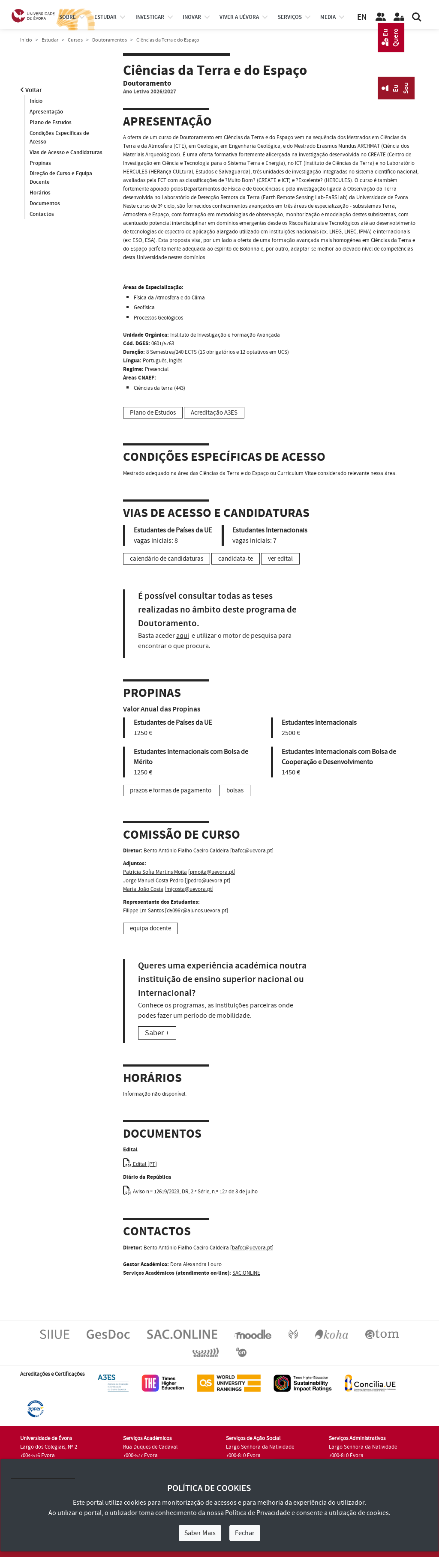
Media (328, 17)
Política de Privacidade (257, 1513)
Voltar (31, 90)
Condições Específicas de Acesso (59, 137)
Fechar (245, 1533)
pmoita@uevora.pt (212, 872)
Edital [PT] (140, 1164)
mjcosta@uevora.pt (189, 889)
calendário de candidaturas (166, 559)
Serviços (290, 17)
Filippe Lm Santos (143, 910)
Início (26, 40)
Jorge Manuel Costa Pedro (153, 881)
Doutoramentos (109, 40)
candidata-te (235, 559)
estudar (105, 17)
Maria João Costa (143, 889)
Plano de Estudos (51, 122)
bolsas (235, 790)
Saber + (157, 1033)
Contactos (42, 214)
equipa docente (150, 928)
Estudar (50, 40)
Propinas (40, 163)
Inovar (192, 17)
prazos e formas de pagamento (170, 790)
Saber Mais (200, 1533)
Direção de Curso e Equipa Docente (61, 178)
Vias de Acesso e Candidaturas (66, 152)
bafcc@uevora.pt (252, 851)
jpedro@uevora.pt (207, 881)
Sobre (67, 17)
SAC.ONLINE (246, 1273)
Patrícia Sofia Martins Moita (155, 872)
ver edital (280, 559)
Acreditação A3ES (214, 413)
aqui (182, 635)
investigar (149, 17)
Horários (40, 193)
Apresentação (46, 112)
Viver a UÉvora (239, 17)
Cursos (75, 40)
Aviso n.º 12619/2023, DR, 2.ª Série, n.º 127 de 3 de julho (190, 1191)
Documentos (45, 204)
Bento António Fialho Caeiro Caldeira (186, 851)
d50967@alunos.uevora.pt (196, 910)
